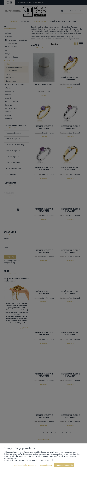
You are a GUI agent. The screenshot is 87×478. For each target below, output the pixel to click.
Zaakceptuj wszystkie (64, 465)
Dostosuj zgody (46, 465)
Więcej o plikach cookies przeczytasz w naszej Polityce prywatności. (29, 460)
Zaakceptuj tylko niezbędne (25, 465)
